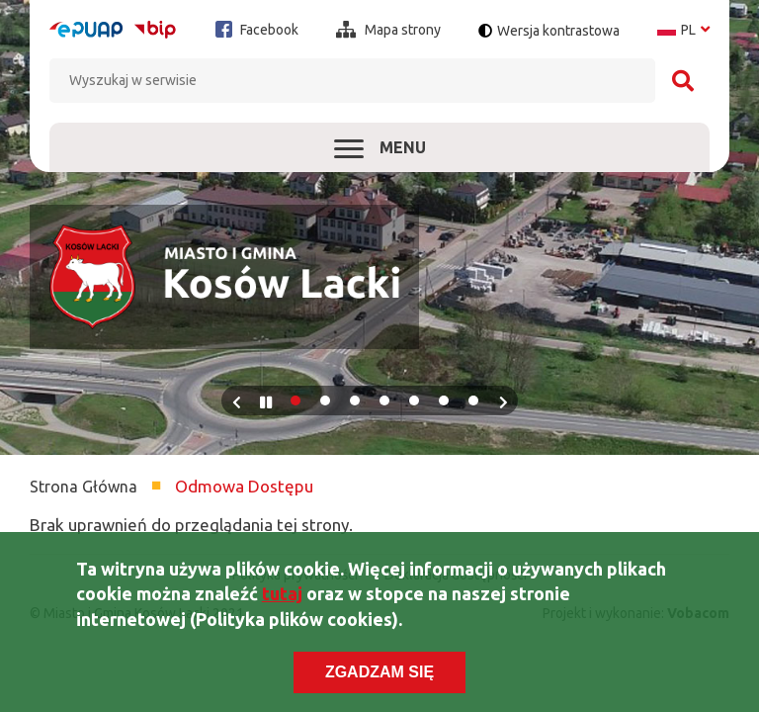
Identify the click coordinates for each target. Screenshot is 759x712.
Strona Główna (83, 486)
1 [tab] (295, 400)
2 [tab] (325, 400)
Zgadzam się (379, 683)
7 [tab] (473, 400)
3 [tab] (355, 400)
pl (683, 30)
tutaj (282, 606)
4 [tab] (384, 400)
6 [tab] (444, 400)
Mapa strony (388, 30)
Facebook (256, 29)
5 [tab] (414, 400)
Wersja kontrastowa (558, 31)
